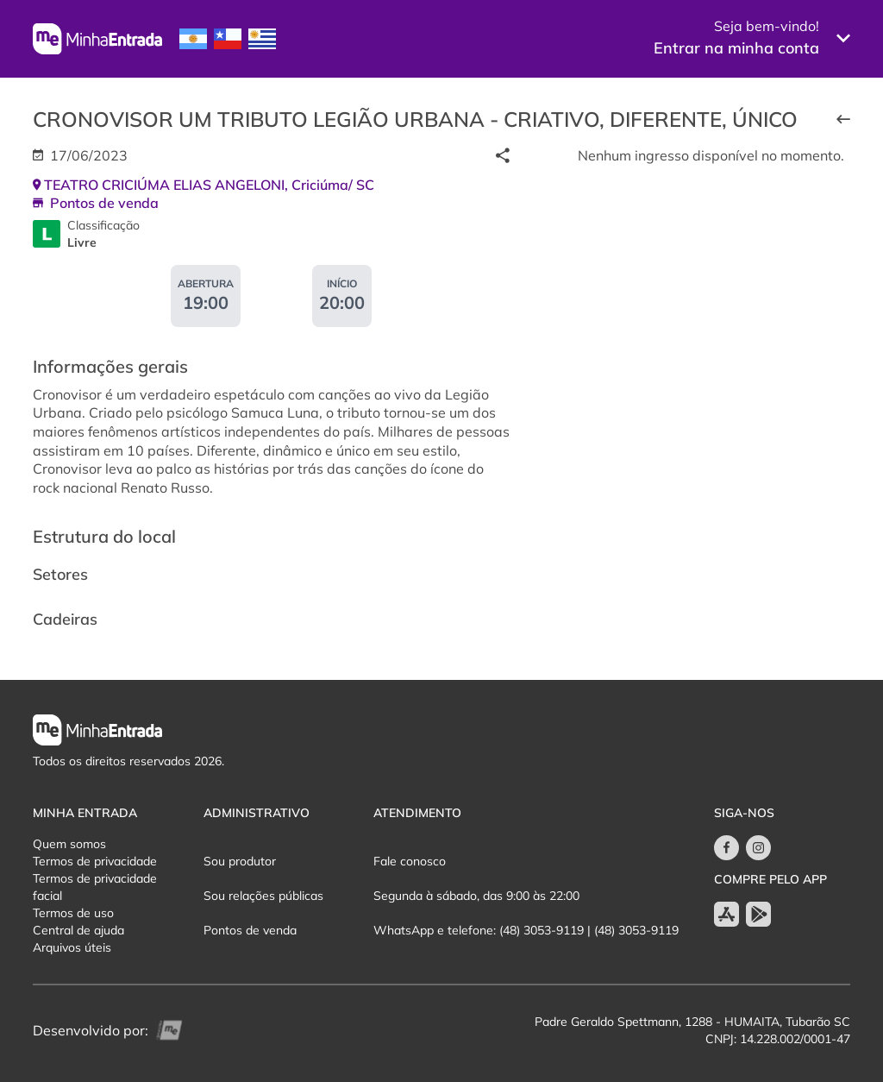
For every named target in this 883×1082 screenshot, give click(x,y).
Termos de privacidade (95, 861)
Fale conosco (409, 861)
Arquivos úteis (72, 947)
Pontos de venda (250, 930)
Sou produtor (240, 861)
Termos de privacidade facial (95, 887)
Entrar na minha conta (736, 48)
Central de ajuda (78, 930)
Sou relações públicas (263, 895)
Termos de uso (73, 913)
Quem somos (69, 844)
